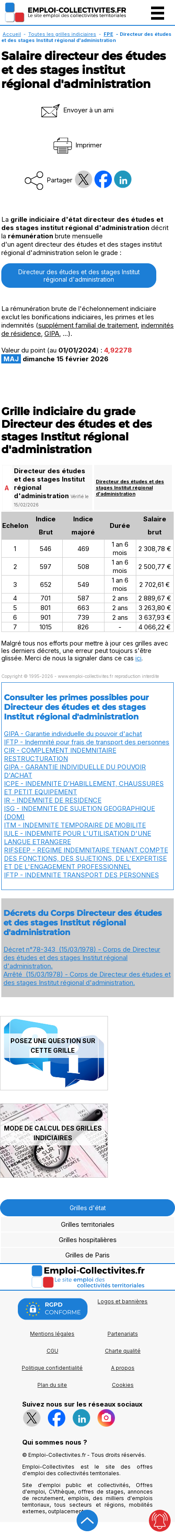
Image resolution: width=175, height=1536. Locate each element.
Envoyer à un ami (77, 110)
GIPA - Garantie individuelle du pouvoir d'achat (73, 734)
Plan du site (52, 1385)
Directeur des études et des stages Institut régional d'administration (79, 275)
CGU (52, 1350)
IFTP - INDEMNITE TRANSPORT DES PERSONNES (81, 875)
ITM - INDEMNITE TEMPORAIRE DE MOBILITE (75, 825)
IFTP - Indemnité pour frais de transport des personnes (86, 742)
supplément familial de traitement (88, 325)
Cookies (123, 1385)
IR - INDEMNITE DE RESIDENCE (52, 800)
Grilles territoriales (87, 1224)
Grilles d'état (88, 1207)
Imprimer (77, 145)
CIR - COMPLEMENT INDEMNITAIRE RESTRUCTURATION (60, 754)
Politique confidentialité (52, 1368)
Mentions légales (52, 1333)
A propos (123, 1368)
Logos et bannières (123, 1301)
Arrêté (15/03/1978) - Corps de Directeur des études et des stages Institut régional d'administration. (87, 978)
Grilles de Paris (87, 1255)
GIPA (51, 333)
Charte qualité (123, 1350)
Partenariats (123, 1333)
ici (138, 658)
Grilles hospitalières (88, 1240)
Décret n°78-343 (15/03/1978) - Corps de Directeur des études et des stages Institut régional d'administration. (81, 957)
